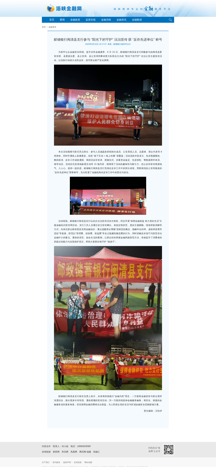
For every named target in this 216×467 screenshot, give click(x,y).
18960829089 (84, 446)
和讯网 (65, 452)
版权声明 (67, 462)
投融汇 (96, 452)
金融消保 (106, 19)
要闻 (62, 19)
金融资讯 (121, 19)
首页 (51, 19)
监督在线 (91, 19)
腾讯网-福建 (85, 452)
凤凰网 (74, 452)
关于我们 (46, 462)
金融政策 (75, 19)
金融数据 (137, 19)
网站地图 (88, 462)
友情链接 (78, 462)
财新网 (56, 452)
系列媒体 (56, 462)
